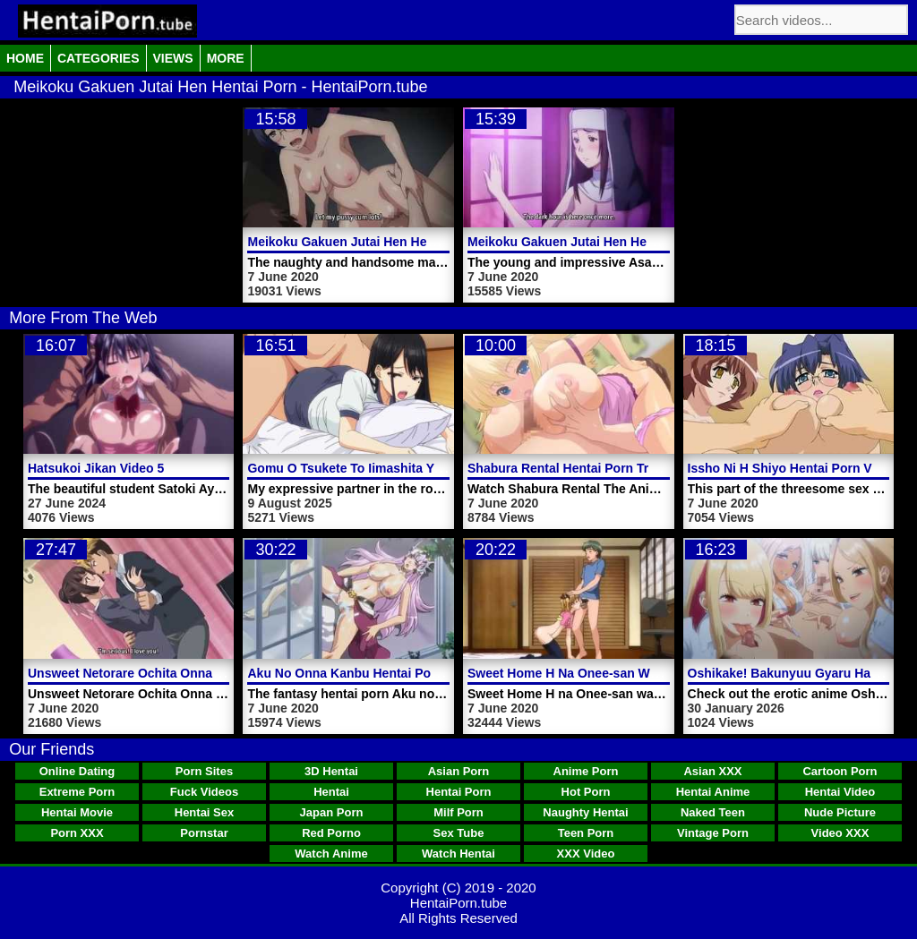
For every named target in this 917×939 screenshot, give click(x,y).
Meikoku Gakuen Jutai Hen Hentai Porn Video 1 (608, 242)
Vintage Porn (713, 833)
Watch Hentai (458, 853)
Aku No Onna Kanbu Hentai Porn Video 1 (369, 673)
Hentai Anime (713, 791)
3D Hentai (331, 771)
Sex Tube (458, 833)
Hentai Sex (204, 812)
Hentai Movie (77, 812)
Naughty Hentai (585, 812)
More (225, 58)
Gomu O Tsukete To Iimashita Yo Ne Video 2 (377, 468)
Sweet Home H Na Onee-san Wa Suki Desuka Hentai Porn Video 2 (661, 673)
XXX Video (586, 853)
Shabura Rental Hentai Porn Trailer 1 (576, 468)
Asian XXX (712, 771)
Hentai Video (840, 791)
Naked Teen (713, 812)
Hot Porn (586, 791)
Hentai (331, 791)
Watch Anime (331, 853)
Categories (98, 58)
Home (25, 58)
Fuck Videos (204, 791)
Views (173, 58)
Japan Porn (332, 812)
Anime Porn (586, 771)
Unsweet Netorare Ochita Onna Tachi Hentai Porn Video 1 (198, 673)
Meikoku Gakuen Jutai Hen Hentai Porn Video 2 (387, 242)
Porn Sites (204, 771)
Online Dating (77, 771)
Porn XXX (76, 833)
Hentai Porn (459, 791)
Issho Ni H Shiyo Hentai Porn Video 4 (798, 468)
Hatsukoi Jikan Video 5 (96, 468)
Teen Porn (586, 833)
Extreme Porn (77, 791)
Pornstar (203, 833)
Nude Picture (840, 812)
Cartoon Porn (839, 771)
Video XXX (840, 833)
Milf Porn (458, 812)
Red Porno (331, 833)
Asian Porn (459, 771)
